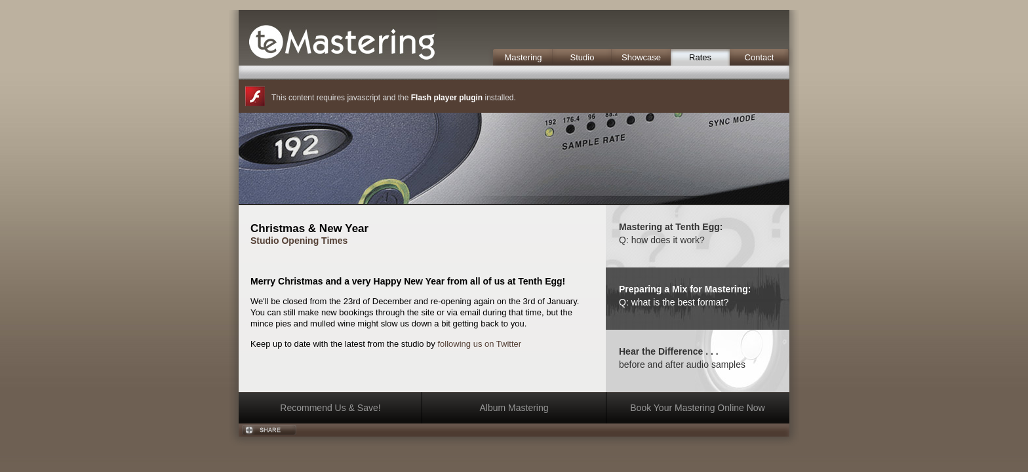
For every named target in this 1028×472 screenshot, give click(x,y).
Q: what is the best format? (673, 302)
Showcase (641, 57)
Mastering (523, 57)
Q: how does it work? (662, 240)
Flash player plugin (447, 97)
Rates (700, 57)
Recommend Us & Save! (330, 408)
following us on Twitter (479, 344)
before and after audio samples (682, 364)
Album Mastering (513, 408)
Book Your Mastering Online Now (697, 408)
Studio (582, 57)
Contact (759, 57)
